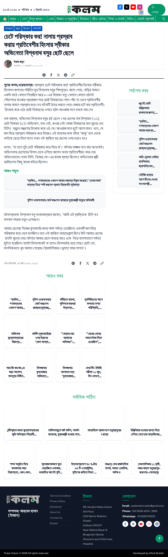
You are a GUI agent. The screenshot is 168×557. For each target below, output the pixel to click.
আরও (40, 23)
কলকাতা (9, 28)
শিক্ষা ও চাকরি (116, 19)
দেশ (24, 19)
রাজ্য (14, 19)
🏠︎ (5, 19)
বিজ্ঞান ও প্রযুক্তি (67, 19)
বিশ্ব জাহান (37, 19)
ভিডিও (131, 19)
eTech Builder (156, 553)
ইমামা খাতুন (19, 61)
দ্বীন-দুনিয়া (99, 19)
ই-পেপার (155, 9)
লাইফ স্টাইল (10, 23)
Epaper (54, 523)
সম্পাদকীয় (26, 23)
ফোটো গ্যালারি (145, 19)
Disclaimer (56, 506)
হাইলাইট (37, 28)
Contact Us (56, 517)
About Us (55, 512)
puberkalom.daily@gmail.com (147, 505)
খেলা (51, 19)
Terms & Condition (60, 495)
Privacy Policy (57, 501)
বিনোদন (84, 19)
